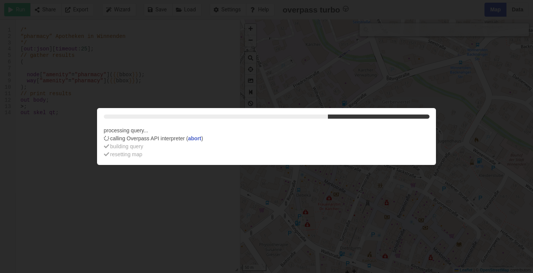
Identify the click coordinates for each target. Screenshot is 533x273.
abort (194, 138)
